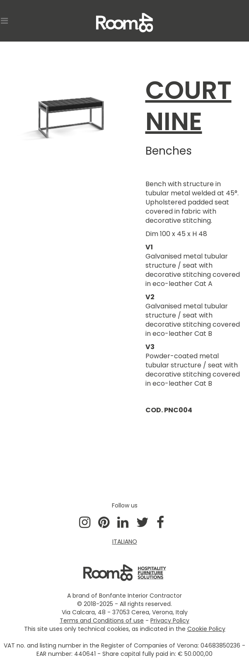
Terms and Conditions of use (102, 620)
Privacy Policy (169, 620)
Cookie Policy (206, 629)
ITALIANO (124, 541)
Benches (168, 150)
